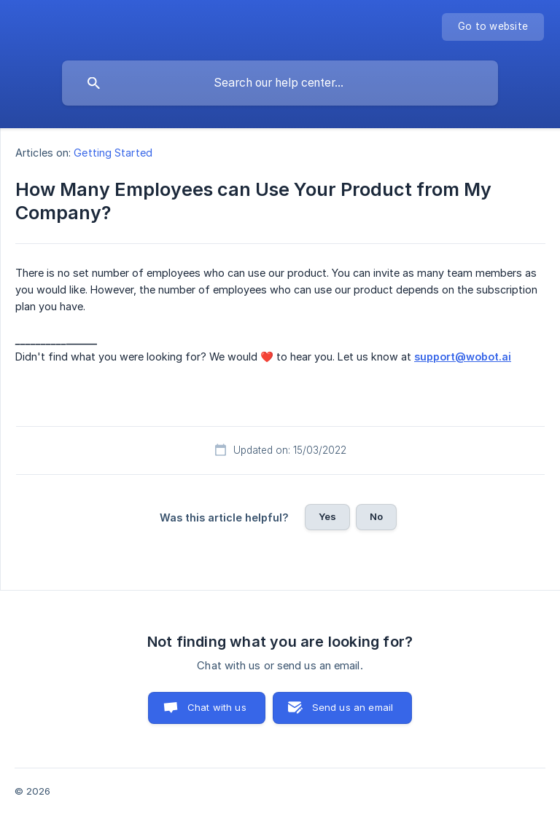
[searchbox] (280, 83)
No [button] (376, 516)
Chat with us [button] (216, 707)
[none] (493, 27)
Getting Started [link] (113, 152)
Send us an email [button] (352, 707)
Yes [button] (327, 516)
